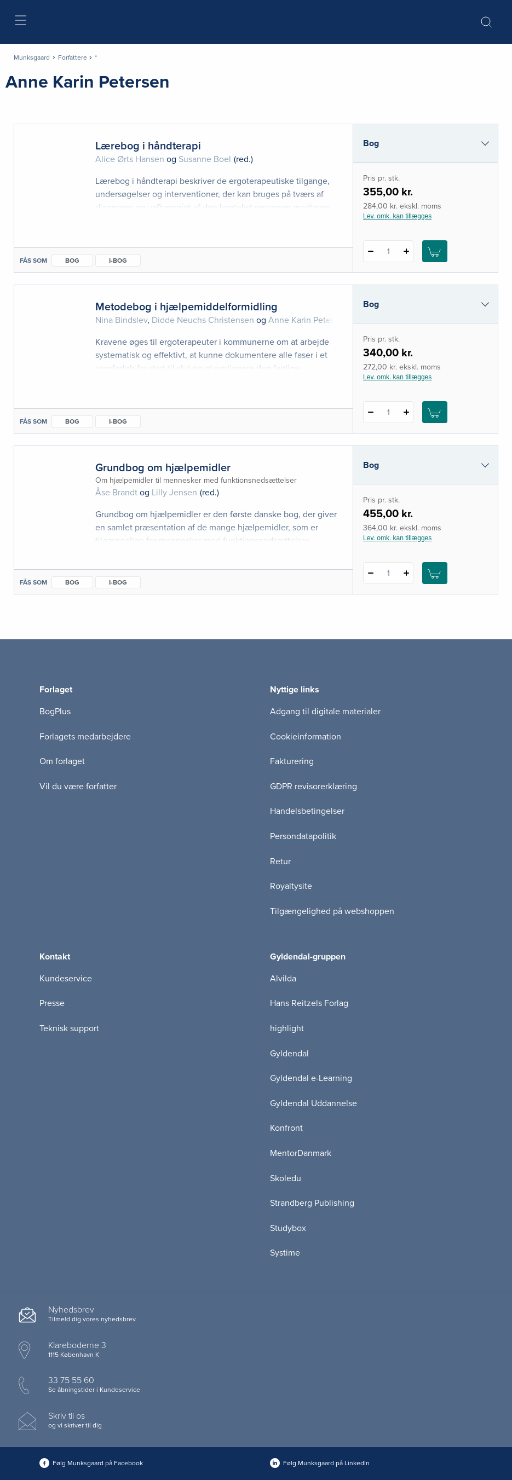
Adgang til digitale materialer (325, 711)
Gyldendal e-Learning (311, 1078)
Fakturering (292, 761)
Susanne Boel (205, 159)
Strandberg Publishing (312, 1203)
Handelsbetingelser (307, 811)
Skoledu (285, 1178)
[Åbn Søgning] (486, 22)
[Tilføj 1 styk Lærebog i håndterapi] (406, 251)
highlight (287, 1028)
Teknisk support (69, 1028)
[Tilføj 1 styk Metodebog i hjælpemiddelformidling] (406, 412)
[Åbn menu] (20, 22)
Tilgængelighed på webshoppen (332, 911)
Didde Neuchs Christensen (203, 320)
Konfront (286, 1128)
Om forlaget (62, 761)
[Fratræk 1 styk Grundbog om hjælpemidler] (370, 573)
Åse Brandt (116, 492)
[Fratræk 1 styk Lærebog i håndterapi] (370, 251)
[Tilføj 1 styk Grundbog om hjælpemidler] (406, 573)
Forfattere (72, 57)
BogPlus (55, 711)
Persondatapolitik (303, 836)
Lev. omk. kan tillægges (397, 216)
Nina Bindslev (121, 320)
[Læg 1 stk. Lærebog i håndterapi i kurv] (434, 251)
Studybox (288, 1228)
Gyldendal (289, 1053)
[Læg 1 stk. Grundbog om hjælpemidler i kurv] (434, 573)
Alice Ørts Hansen (129, 159)
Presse (52, 1003)
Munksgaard (32, 57)
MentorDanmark (300, 1153)
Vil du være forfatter (78, 786)
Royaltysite (291, 886)
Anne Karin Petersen (307, 320)
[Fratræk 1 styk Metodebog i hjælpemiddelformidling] (370, 412)
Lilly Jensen (174, 492)
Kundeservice (65, 978)
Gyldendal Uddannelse (313, 1103)
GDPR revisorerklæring (313, 786)
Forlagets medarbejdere (85, 736)
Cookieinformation (305, 736)
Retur (280, 861)
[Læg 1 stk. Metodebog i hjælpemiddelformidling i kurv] (434, 412)
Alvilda (283, 978)
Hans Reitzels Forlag (309, 1003)
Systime (285, 1252)
